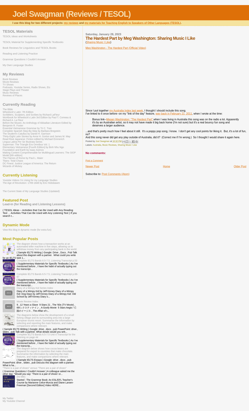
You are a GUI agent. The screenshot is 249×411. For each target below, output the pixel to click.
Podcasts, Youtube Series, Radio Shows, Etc (26, 87)
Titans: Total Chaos (13, 160)
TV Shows (8, 84)
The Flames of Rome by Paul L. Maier (23, 158)
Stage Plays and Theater (16, 90)
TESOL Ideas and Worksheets (20, 36)
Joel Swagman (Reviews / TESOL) (72, 13)
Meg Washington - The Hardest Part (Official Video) (115, 48)
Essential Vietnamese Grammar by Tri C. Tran (27, 128)
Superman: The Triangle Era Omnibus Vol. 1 (26, 144)
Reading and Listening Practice (20, 53)
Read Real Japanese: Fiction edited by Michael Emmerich (33, 139)
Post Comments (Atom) (115, 174)
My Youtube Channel (14, 401)
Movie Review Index (27, 301)
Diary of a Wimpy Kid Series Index (35, 288)
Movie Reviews (11, 82)
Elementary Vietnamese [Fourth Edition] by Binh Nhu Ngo (33, 147)
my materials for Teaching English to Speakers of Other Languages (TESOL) (133, 22)
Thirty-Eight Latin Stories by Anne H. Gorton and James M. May (36, 136)
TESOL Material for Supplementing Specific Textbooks (33, 42)
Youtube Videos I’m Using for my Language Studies (30, 180)
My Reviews (13, 74)
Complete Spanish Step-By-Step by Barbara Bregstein (31, 131)
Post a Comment (94, 160)
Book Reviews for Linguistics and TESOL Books (29, 47)
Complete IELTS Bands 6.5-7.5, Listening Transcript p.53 (47, 260)
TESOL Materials (18, 31)
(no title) (21, 376)
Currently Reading (19, 104)
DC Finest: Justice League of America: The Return (29, 163)
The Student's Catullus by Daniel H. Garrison (26, 133)
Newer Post (92, 166)
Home (166, 166)
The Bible (8, 109)
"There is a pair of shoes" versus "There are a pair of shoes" (35, 368)
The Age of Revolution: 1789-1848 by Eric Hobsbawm (31, 183)
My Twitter (8, 398)
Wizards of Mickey (12, 166)
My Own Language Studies (18, 65)
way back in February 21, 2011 (174, 113)
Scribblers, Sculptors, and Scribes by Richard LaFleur (31, 114)
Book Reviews (10, 79)
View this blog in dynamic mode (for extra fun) (27, 229)
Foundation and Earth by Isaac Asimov (23, 150)
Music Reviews (109, 145)
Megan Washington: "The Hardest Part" (130, 119)
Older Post (240, 166)
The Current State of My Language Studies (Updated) (31, 191)
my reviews (71, 22)
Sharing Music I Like (98, 42)
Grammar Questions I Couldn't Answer (24, 59)
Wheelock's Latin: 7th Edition (18, 112)
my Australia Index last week (126, 110)
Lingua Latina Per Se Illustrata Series (22, 141)
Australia (97, 145)
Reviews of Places (12, 95)
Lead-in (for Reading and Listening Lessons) (34, 204)
